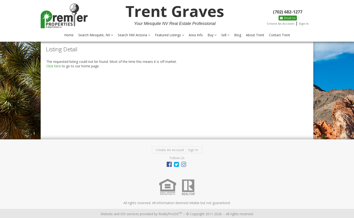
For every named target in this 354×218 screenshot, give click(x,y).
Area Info (196, 35)
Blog (237, 35)
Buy (212, 35)
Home (69, 35)
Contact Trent (279, 35)
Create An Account (281, 24)
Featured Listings (169, 35)
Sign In (304, 24)
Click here (53, 66)
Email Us (287, 18)
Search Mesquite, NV (95, 35)
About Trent (255, 35)
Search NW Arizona (134, 35)
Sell (225, 35)
